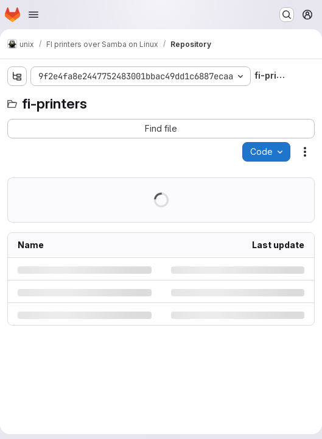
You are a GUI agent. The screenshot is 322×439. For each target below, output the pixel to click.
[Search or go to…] (286, 14)
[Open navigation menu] (33, 14)
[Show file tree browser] (17, 76)
